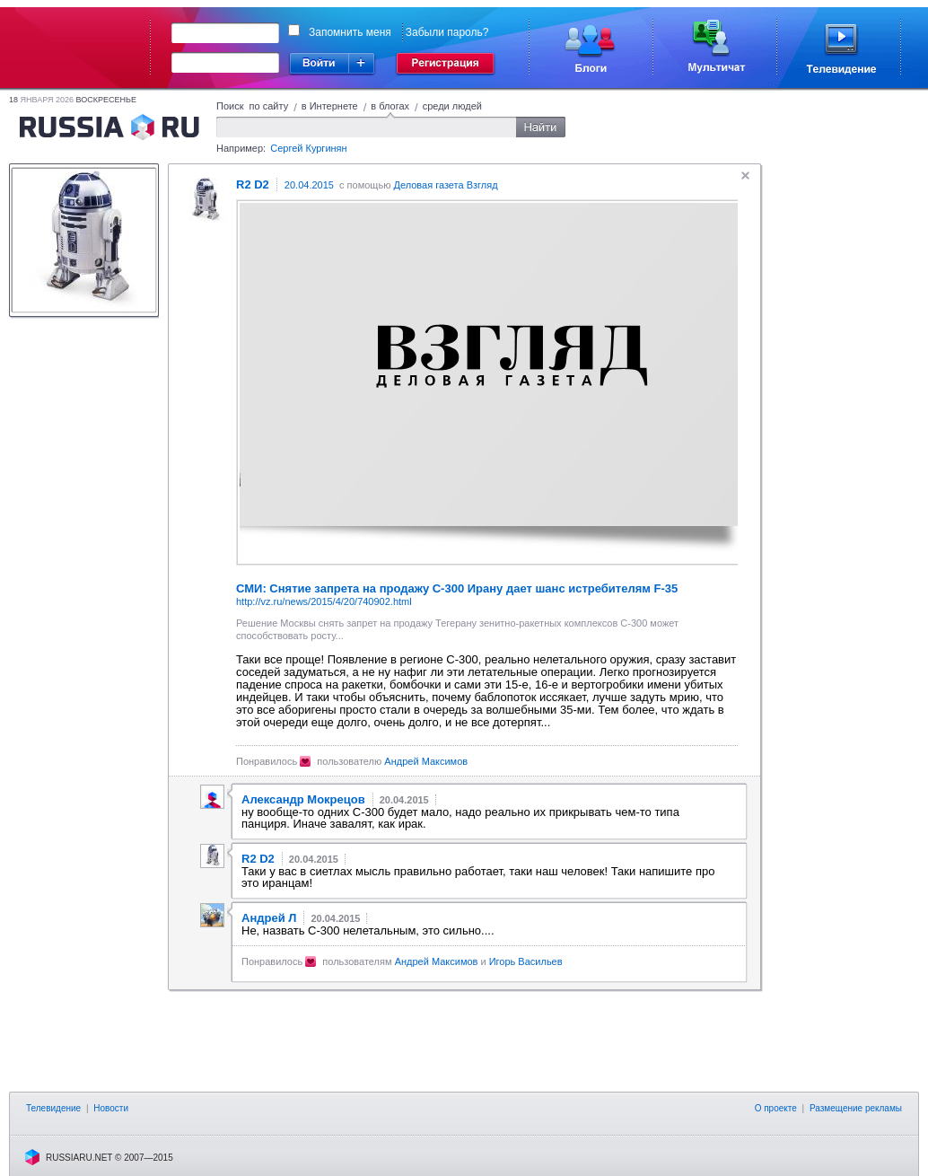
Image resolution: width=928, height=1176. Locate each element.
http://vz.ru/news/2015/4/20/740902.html (324, 601)
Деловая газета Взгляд (445, 185)
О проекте (776, 1108)
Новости (110, 1108)
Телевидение (53, 1108)
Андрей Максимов (426, 761)
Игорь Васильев (526, 961)
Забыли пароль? (447, 32)
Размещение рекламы (856, 1108)
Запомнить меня (350, 32)
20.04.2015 (309, 185)
